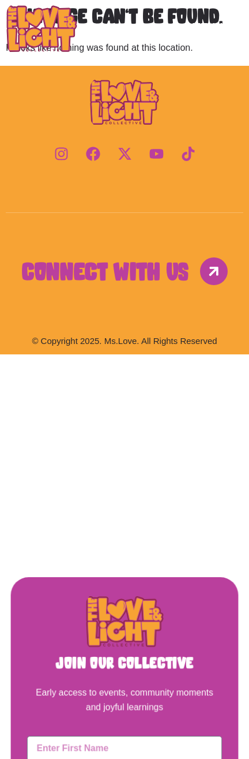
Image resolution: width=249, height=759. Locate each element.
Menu (207, 27)
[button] (124, 382)
